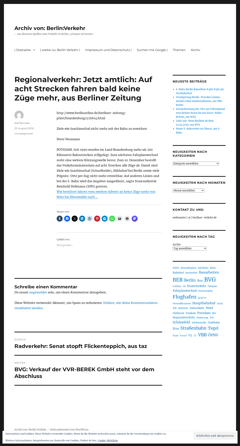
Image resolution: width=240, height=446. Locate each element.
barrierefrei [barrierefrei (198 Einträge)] (191, 272)
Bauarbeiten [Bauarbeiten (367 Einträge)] (209, 272)
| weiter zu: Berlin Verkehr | (60, 50)
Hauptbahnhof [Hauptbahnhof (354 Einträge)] (203, 303)
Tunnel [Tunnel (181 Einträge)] (183, 335)
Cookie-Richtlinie (108, 440)
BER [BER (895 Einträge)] (178, 280)
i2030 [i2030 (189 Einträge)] (220, 303)
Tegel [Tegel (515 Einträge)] (213, 328)
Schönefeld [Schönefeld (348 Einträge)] (181, 322)
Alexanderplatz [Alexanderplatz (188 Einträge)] (188, 268)
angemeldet (38, 292)
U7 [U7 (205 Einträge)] (195, 335)
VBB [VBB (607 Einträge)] (202, 334)
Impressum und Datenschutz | (108, 50)
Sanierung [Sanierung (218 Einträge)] (202, 317)
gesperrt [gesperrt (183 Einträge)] (202, 298)
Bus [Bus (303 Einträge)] (200, 280)
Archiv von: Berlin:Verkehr (49, 28)
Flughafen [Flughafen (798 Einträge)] (184, 297)
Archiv (195, 50)
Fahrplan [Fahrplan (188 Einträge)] (212, 286)
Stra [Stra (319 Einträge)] (176, 328)
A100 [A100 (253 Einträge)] (176, 267)
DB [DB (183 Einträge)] (184, 286)
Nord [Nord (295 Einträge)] (209, 308)
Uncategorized (23, 133)
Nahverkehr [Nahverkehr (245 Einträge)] (197, 308)
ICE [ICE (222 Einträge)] (175, 308)
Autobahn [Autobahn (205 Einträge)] (203, 267)
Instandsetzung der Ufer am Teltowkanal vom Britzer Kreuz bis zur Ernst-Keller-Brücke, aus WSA (200, 112)
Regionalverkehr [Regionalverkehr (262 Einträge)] (184, 317)
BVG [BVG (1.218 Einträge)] (210, 279)
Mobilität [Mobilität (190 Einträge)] (183, 308)
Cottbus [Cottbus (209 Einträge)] (177, 286)
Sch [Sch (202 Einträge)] (212, 317)
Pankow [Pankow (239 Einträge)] (191, 313)
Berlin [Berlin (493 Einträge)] (190, 280)
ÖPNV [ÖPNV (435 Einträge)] (213, 335)
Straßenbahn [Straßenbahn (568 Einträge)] (193, 328)
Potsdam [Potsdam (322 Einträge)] (204, 313)
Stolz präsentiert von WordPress (69, 429)
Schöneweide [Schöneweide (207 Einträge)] (199, 322)
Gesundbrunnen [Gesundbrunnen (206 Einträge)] (182, 303)
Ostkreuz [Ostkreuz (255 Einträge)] (178, 313)
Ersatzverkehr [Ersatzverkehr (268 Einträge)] (196, 286)
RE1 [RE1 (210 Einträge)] (214, 313)
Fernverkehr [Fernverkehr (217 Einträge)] (205, 290)
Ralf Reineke (22, 122)
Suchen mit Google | (152, 50)
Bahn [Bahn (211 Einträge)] (213, 267)
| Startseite (22, 50)
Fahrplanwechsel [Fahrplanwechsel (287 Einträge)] (185, 290)
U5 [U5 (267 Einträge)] (190, 335)
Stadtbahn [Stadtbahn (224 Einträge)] (214, 322)
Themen (179, 50)
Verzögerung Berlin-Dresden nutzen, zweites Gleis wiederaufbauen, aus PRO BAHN (199, 101)
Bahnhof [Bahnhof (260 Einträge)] (178, 272)
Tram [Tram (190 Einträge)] (175, 335)
